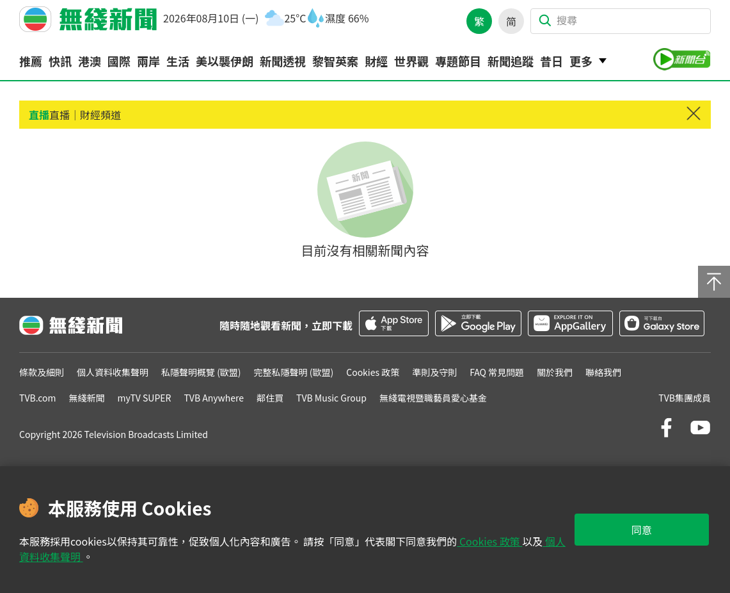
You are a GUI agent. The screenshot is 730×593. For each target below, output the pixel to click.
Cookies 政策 (489, 541)
